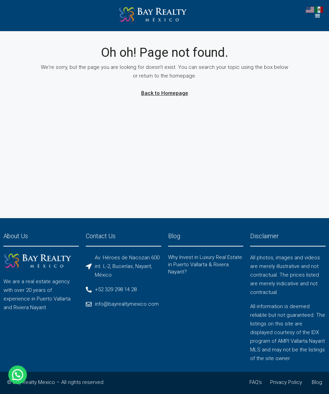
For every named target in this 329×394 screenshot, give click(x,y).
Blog (317, 382)
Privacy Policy (286, 382)
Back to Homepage (164, 93)
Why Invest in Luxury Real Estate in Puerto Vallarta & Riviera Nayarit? (205, 264)
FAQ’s (255, 382)
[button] (317, 15)
